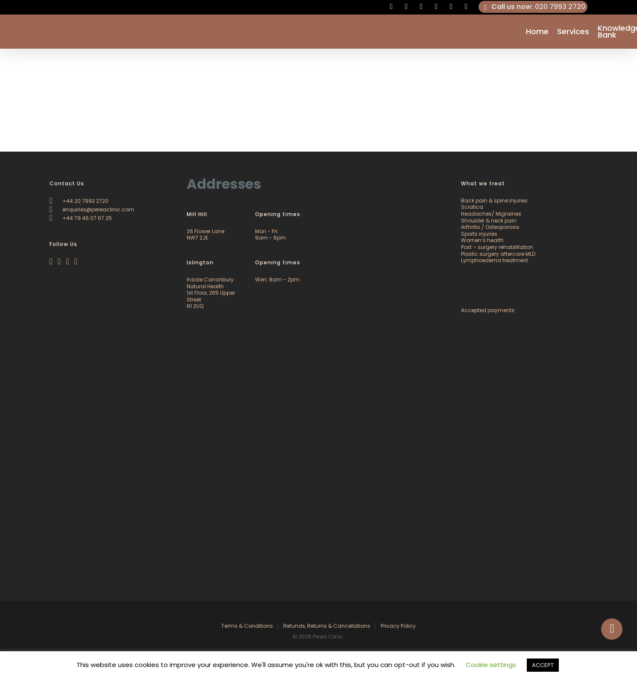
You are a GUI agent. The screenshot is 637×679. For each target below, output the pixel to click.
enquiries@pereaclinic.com (92, 209)
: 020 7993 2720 (533, 7)
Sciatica (472, 207)
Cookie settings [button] (491, 664)
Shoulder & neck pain (489, 220)
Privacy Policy (398, 625)
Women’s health (482, 240)
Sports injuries (479, 233)
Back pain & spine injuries (494, 200)
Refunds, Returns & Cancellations (326, 625)
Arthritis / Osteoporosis (490, 227)
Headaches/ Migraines (491, 213)
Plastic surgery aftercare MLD (498, 254)
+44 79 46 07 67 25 (81, 218)
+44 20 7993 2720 (79, 201)
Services (573, 31)
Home (537, 31)
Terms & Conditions (247, 625)
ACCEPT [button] (543, 665)
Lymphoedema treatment (494, 260)
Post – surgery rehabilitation (497, 247)
